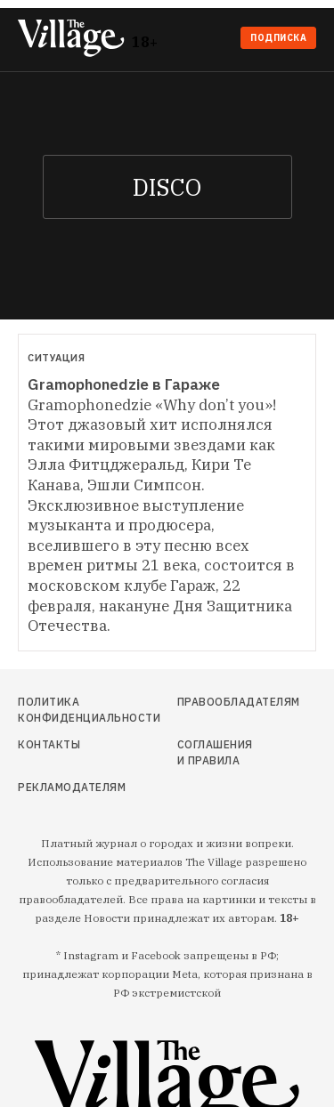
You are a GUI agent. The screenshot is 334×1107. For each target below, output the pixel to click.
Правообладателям (216, 701)
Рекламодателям (62, 787)
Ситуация (56, 357)
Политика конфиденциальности (62, 709)
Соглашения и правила (215, 752)
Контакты (49, 744)
